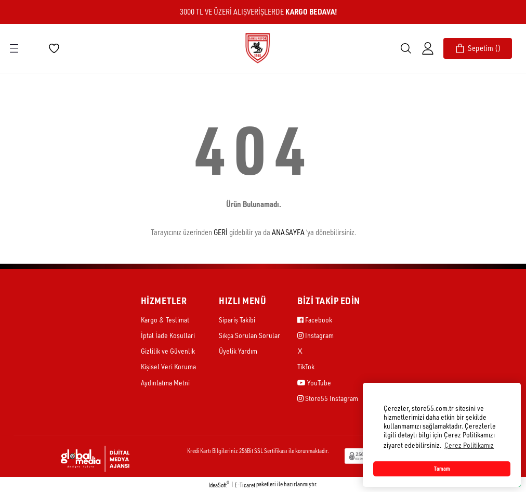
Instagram (315, 335)
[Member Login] (428, 48)
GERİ (221, 232)
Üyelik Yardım (238, 350)
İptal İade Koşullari (168, 335)
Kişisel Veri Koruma (168, 366)
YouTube (314, 382)
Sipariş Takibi (237, 319)
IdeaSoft (218, 485)
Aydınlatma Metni (165, 382)
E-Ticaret (244, 485)
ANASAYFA (288, 232)
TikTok (305, 366)
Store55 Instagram (327, 398)
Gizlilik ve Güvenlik (168, 350)
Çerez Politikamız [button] (469, 445)
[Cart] (478, 48)
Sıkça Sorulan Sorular (249, 335)
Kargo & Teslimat (165, 319)
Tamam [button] (442, 468)
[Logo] (257, 47)
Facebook (314, 319)
